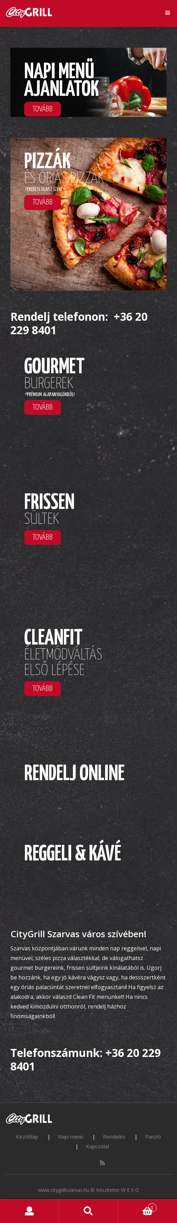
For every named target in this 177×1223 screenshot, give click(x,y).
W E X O (130, 1190)
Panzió (153, 1136)
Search (88, 1211)
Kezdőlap (27, 1136)
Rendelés (114, 1136)
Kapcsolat (98, 1146)
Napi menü (70, 1136)
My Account (29, 1211)
